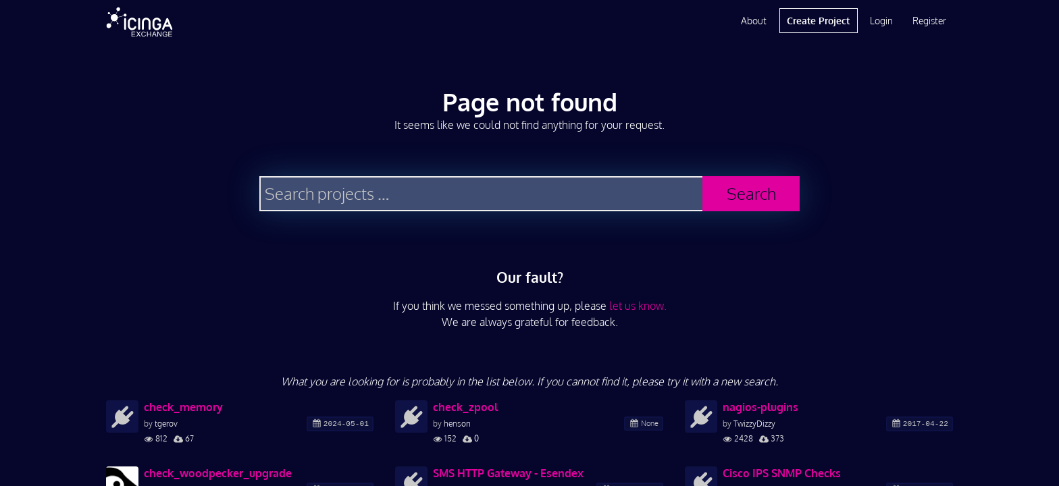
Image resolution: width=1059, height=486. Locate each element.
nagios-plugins (760, 407)
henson (457, 423)
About (754, 20)
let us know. (638, 306)
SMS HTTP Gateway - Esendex (508, 473)
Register (929, 20)
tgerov (166, 423)
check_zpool (465, 407)
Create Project (818, 20)
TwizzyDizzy (754, 423)
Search (751, 193)
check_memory (183, 407)
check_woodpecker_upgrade (218, 473)
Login (881, 20)
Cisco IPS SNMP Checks (782, 473)
